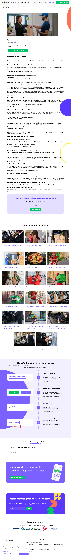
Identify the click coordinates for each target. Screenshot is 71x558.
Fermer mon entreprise (15, 426)
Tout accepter (24, 554)
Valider (29, 508)
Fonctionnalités (39, 2)
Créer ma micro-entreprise (62, 2)
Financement (33, 2)
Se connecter (51, 2)
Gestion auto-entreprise (25, 2)
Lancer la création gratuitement (17, 477)
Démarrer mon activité (35, 209)
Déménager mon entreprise (14, 422)
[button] (35, 447)
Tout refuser (13, 554)
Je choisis (5, 554)
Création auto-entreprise (14, 2)
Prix (45, 2)
